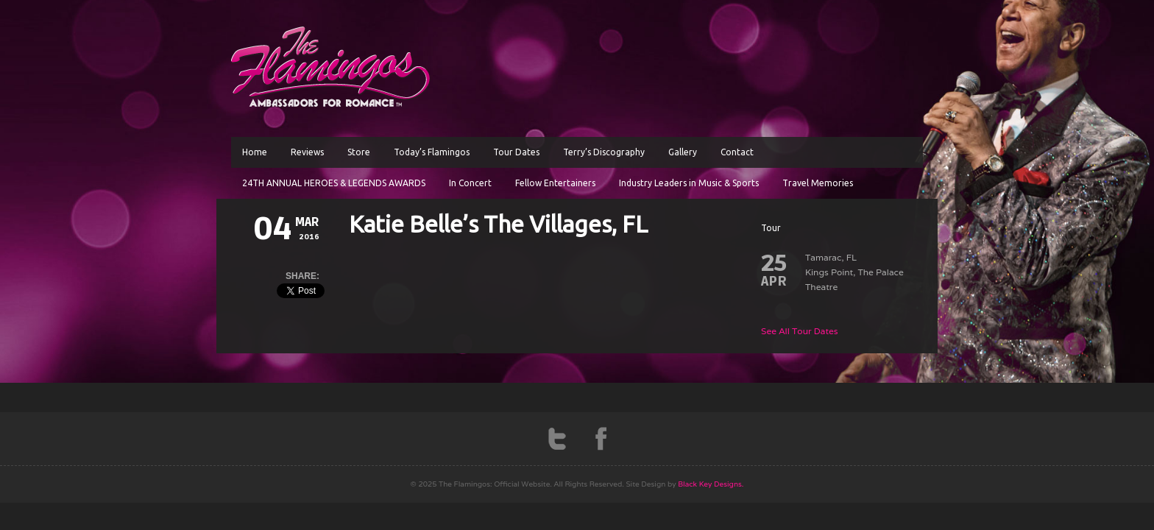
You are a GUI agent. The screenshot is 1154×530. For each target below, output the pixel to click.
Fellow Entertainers (555, 183)
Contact (737, 152)
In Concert (470, 183)
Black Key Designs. (710, 484)
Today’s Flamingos (432, 152)
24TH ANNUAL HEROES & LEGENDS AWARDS (333, 183)
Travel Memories (817, 183)
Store (358, 152)
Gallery (682, 152)
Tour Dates (516, 152)
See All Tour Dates (799, 330)
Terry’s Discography (604, 152)
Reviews (307, 152)
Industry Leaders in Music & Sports (689, 183)
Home (254, 152)
